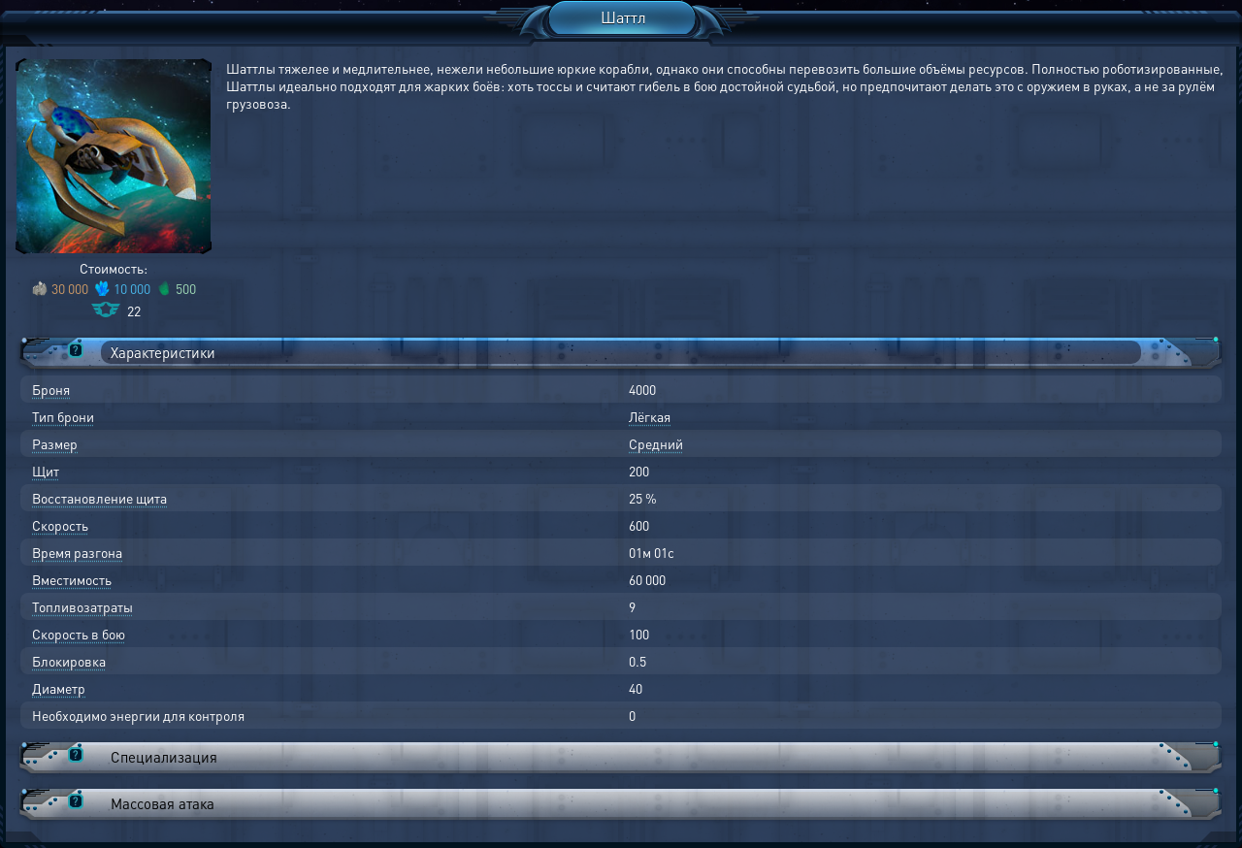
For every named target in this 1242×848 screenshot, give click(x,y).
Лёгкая (649, 416)
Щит (45, 470)
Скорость (60, 525)
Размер (55, 443)
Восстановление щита (99, 497)
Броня (51, 389)
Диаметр (58, 688)
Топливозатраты (82, 606)
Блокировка (69, 660)
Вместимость (72, 579)
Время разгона (77, 552)
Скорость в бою (78, 633)
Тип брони (63, 416)
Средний (656, 443)
